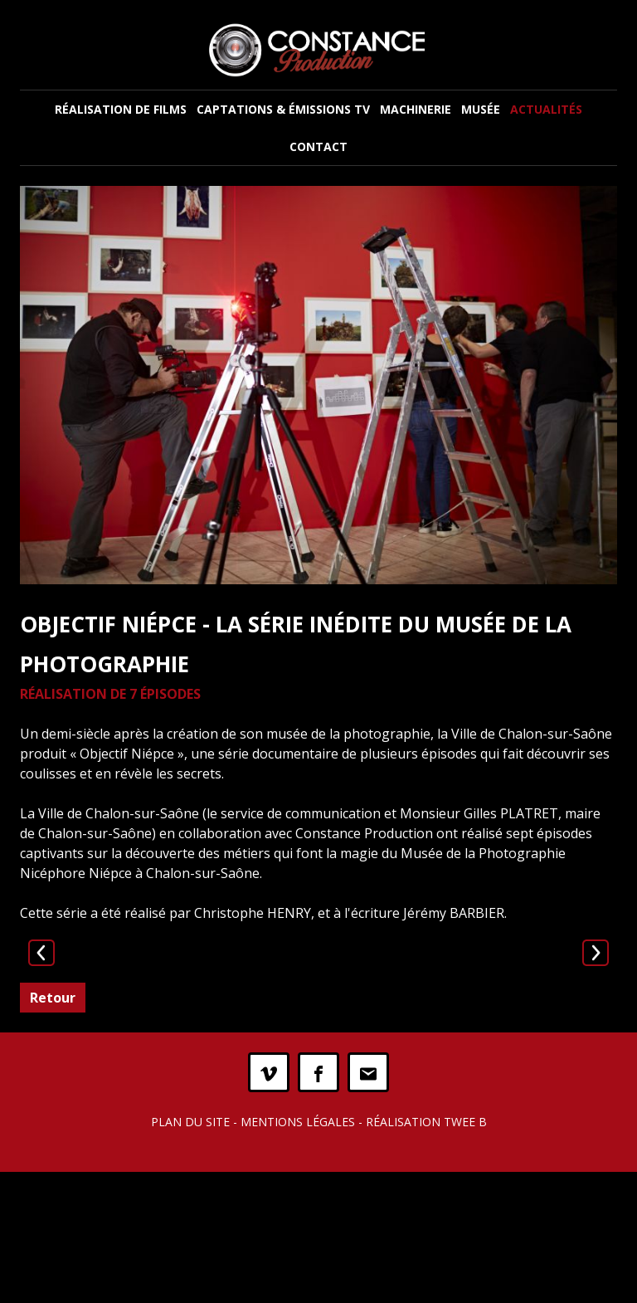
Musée (480, 109)
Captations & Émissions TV (283, 109)
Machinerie (415, 109)
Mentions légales (298, 1253)
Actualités (546, 109)
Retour (52, 1129)
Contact (318, 146)
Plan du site (190, 1253)
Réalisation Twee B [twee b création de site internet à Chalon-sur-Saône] (426, 1253)
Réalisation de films (121, 109)
